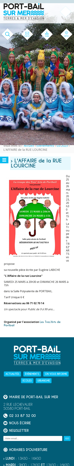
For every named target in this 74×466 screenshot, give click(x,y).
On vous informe (56, 374)
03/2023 (62, 146)
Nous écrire (17, 423)
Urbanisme (43, 380)
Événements (45, 146)
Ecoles (27, 380)
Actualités (12, 374)
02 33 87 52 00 (19, 416)
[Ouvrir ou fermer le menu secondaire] (4, 160)
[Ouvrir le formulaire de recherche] (8, 34)
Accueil (29, 146)
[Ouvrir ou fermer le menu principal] (66, 12)
